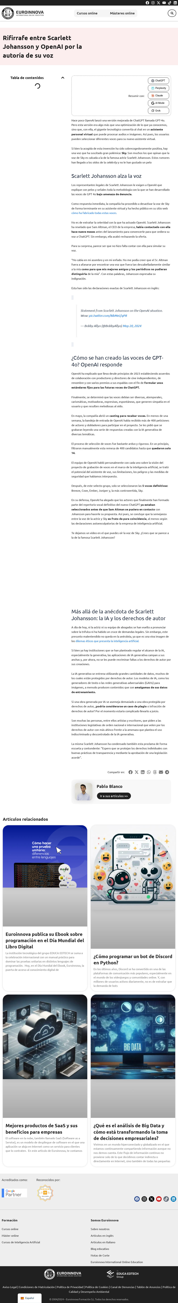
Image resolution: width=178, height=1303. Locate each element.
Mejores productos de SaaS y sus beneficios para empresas (43, 1128)
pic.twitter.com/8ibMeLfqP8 (108, 315)
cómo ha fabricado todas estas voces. (94, 212)
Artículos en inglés (102, 1235)
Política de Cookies (96, 1287)
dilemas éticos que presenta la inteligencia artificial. (107, 641)
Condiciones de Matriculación (37, 1287)
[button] (170, 13)
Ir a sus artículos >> (114, 796)
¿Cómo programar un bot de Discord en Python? (125, 959)
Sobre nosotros (100, 1229)
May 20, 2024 (132, 326)
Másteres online (123, 13)
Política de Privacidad (70, 1287)
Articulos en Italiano (103, 1242)
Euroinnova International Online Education (117, 1262)
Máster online (10, 1235)
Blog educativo (100, 1248)
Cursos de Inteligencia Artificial (21, 1242)
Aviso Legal (10, 1287)
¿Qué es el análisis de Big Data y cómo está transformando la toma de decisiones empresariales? (132, 1131)
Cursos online (83, 13)
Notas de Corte (100, 1255)
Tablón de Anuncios (149, 1287)
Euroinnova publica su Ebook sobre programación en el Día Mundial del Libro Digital (39, 940)
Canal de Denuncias (123, 1287)
